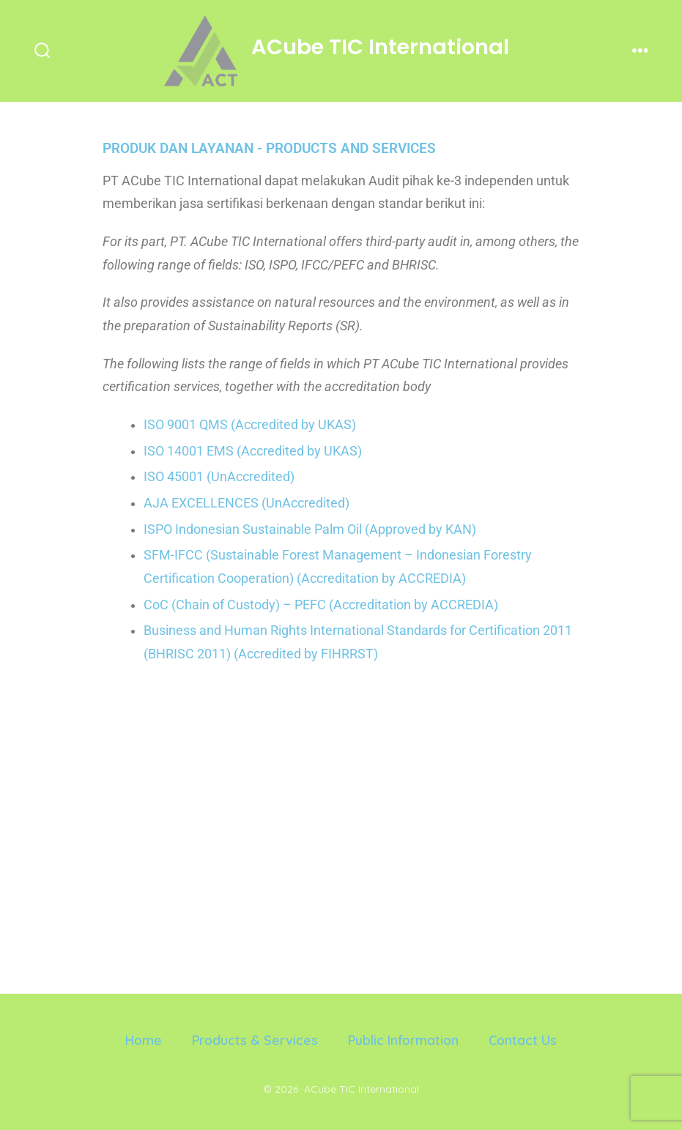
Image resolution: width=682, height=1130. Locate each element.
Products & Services (255, 1040)
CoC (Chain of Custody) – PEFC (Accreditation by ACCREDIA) (321, 605)
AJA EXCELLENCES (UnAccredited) (246, 503)
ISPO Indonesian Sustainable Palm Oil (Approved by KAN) (310, 529)
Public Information (403, 1040)
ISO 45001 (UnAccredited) (219, 476)
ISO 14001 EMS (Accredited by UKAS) (253, 451)
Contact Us (523, 1040)
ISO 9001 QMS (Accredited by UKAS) (250, 424)
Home (143, 1040)
